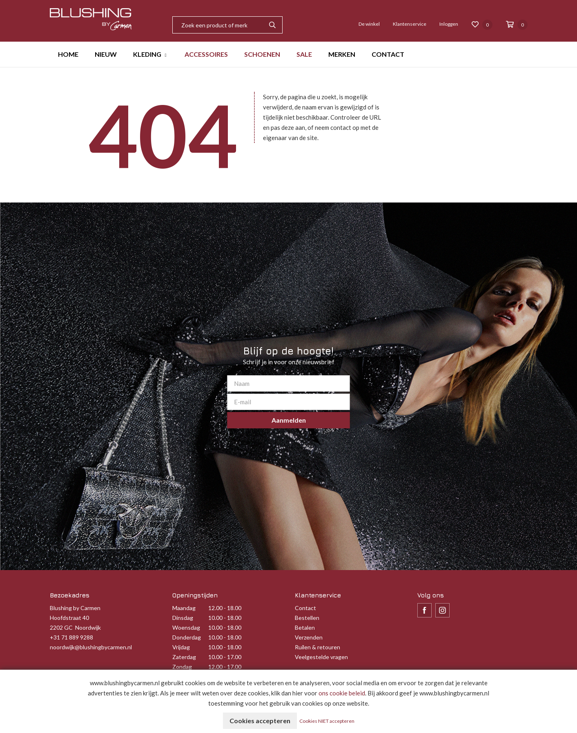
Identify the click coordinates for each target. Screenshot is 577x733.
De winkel (369, 24)
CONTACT (388, 54)
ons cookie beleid (342, 693)
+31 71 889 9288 (71, 637)
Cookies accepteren (259, 720)
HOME (68, 54)
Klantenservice (409, 24)
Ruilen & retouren (317, 647)
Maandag (184, 607)
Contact (305, 607)
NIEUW (106, 54)
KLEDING (147, 54)
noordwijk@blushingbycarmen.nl (91, 647)
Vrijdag (181, 647)
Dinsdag (182, 617)
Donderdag (186, 637)
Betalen (305, 627)
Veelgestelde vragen (321, 656)
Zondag (182, 666)
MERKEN (341, 54)
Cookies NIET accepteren (326, 721)
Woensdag (186, 627)
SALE (304, 54)
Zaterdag (184, 656)
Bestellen (307, 617)
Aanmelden (289, 420)
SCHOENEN (262, 54)
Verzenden (309, 637)
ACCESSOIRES (206, 54)
